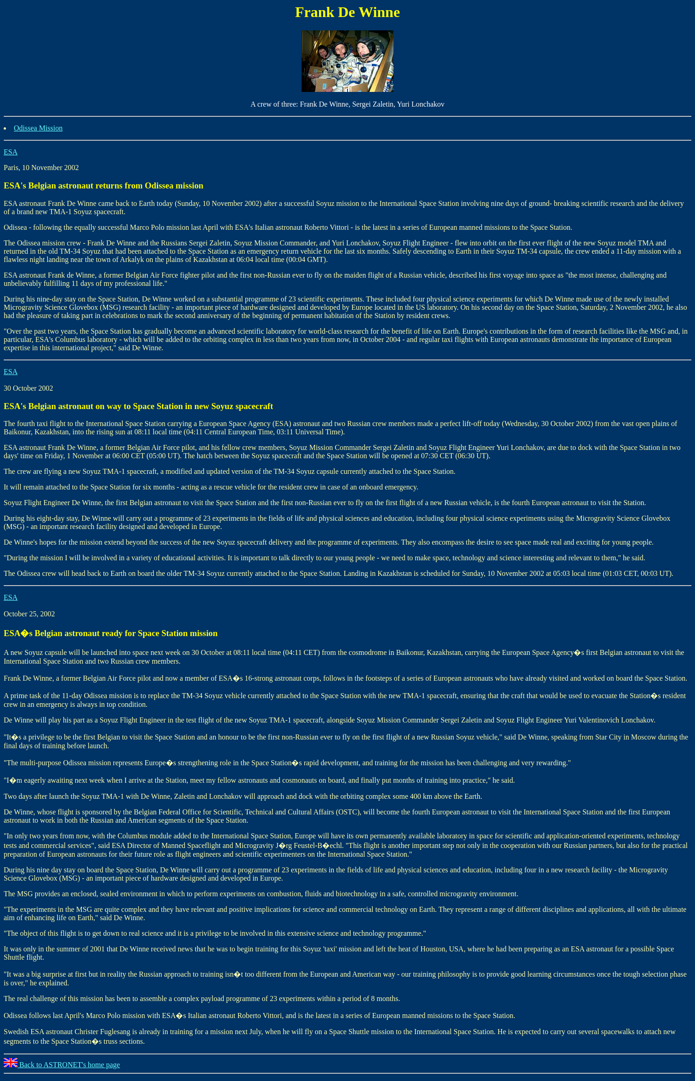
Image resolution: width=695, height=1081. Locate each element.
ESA (10, 152)
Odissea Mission (38, 128)
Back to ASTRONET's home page (62, 1065)
